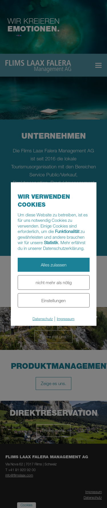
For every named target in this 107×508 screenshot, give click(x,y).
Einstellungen (53, 300)
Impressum (65, 318)
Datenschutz (43, 318)
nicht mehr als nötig (54, 282)
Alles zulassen (53, 264)
